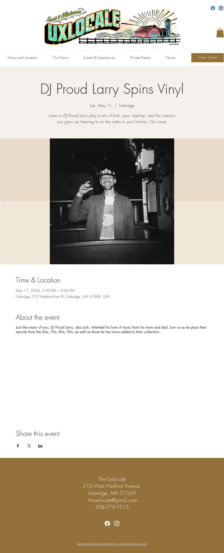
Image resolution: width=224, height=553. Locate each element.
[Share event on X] (29, 446)
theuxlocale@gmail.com (112, 500)
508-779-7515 (112, 507)
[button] (220, 32)
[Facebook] (213, 8)
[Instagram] (221, 8)
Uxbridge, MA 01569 (112, 493)
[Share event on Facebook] (18, 446)
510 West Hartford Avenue (112, 486)
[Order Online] (207, 57)
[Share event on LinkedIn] (40, 446)
